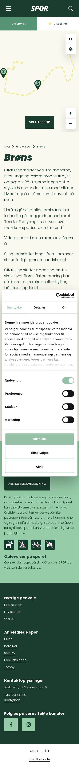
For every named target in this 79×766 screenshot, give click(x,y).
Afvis (39, 466)
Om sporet (18, 23)
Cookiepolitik (39, 751)
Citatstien (58, 23)
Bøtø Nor (10, 646)
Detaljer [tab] (40, 307)
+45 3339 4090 (15, 695)
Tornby (9, 667)
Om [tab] (64, 307)
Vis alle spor (39, 122)
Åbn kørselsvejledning (27, 484)
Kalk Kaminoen (15, 660)
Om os (9, 619)
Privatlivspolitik (39, 759)
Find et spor (23, 146)
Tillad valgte (39, 453)
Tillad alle (39, 439)
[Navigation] (8, 8)
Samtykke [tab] (14, 307)
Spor (7, 146)
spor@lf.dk (12, 700)
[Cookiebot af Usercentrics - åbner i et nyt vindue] (56, 295)
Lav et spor (12, 612)
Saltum (9, 653)
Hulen (8, 639)
